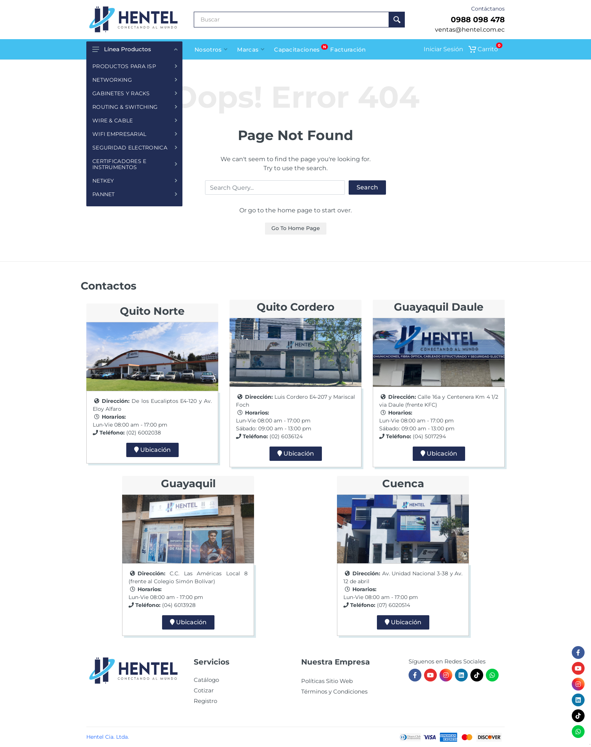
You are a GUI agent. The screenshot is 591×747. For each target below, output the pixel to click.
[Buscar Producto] (291, 19)
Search (367, 187)
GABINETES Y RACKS (134, 93)
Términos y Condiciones (334, 691)
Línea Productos (135, 49)
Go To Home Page (295, 228)
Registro (205, 700)
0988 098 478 (478, 19)
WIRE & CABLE (134, 120)
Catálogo (206, 679)
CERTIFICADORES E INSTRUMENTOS (134, 164)
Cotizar (204, 690)
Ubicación (152, 449)
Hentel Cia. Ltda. (107, 736)
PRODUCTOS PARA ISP (134, 66)
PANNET (134, 194)
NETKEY (134, 180)
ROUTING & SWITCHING (134, 107)
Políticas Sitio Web (327, 680)
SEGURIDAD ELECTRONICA (134, 147)
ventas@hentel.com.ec (470, 29)
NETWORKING (134, 79)
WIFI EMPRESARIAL (134, 134)
